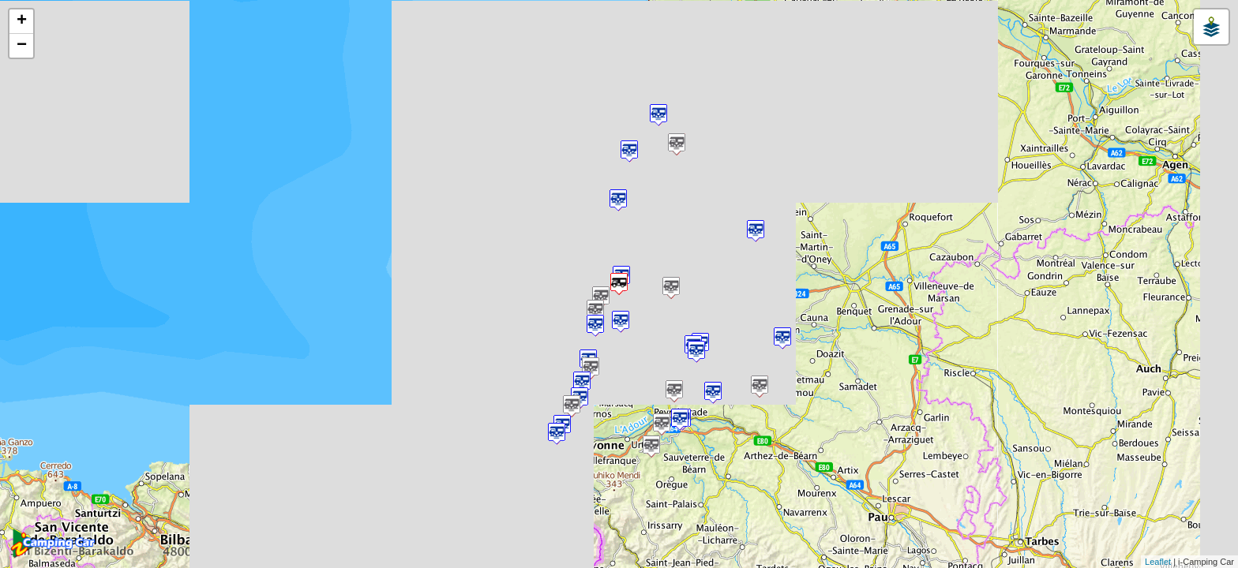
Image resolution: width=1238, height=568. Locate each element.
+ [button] (22, 21)
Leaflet (1158, 561)
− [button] (22, 46)
